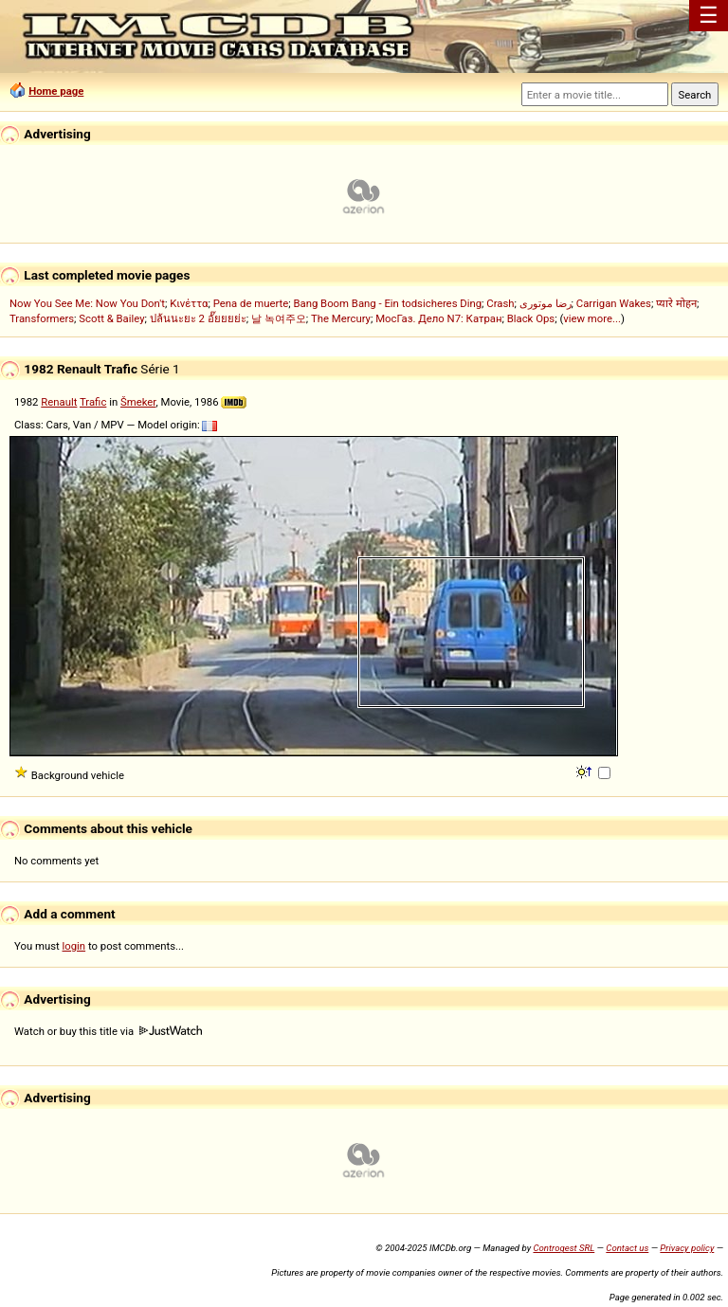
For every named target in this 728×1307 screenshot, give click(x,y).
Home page (55, 91)
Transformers (41, 318)
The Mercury (341, 318)
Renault (59, 401)
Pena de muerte (251, 303)
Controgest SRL (563, 1248)
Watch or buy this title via (108, 1031)
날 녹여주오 (278, 318)
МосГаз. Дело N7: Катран (438, 318)
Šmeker (137, 401)
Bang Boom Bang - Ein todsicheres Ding (387, 303)
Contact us (627, 1248)
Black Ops (531, 318)
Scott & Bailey (111, 318)
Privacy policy (687, 1248)
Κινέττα (189, 303)
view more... (592, 318)
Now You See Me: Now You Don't (87, 303)
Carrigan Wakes (613, 303)
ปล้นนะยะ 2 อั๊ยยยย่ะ (198, 318)
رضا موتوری (545, 303)
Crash (500, 303)
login (74, 946)
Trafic (93, 401)
